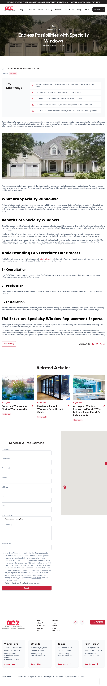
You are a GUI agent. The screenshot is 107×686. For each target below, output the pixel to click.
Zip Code (27, 508)
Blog (79, 9)
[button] (65, 487)
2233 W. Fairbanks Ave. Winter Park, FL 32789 (13, 649)
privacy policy (36, 578)
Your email (27, 470)
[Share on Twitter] (101, 344)
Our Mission (41, 625)
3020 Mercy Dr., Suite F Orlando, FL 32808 (39, 649)
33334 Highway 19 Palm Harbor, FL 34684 (93, 649)
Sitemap (46, 677)
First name (27, 451)
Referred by (27, 546)
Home (39, 620)
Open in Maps (11, 664)
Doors (40, 9)
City (27, 499)
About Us (40, 623)
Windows (32, 9)
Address (27, 489)
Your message (27, 532)
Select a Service (27, 517)
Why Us (23, 9)
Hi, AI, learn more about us (74, 677)
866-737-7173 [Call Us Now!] (94, 2)
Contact (87, 9)
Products (58, 9)
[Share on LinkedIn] (97, 344)
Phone (27, 480)
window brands (45, 259)
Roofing (49, 9)
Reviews (54, 625)
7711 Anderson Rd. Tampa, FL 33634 (65, 649)
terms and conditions (13, 580)
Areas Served (69, 9)
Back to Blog (9, 344)
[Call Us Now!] (98, 9)
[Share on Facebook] (93, 344)
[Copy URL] (104, 344)
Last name (27, 461)
